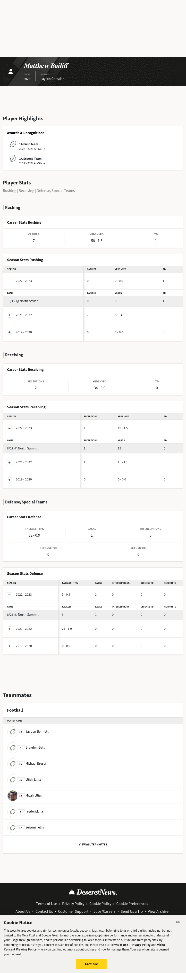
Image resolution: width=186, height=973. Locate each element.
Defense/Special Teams (56, 190)
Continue (91, 966)
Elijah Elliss (24, 779)
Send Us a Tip (132, 911)
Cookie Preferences (132, 903)
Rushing (9, 190)
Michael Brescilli (27, 763)
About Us (23, 911)
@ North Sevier (22, 301)
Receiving (26, 190)
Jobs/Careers (104, 911)
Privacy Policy (73, 903)
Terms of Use (46, 903)
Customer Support (73, 911)
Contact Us (44, 911)
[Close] (178, 925)
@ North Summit (23, 448)
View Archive (158, 911)
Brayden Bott (26, 747)
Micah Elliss (24, 795)
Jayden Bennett (28, 731)
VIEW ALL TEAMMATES (93, 844)
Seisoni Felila (25, 827)
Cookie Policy (100, 903)
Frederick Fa (25, 811)
